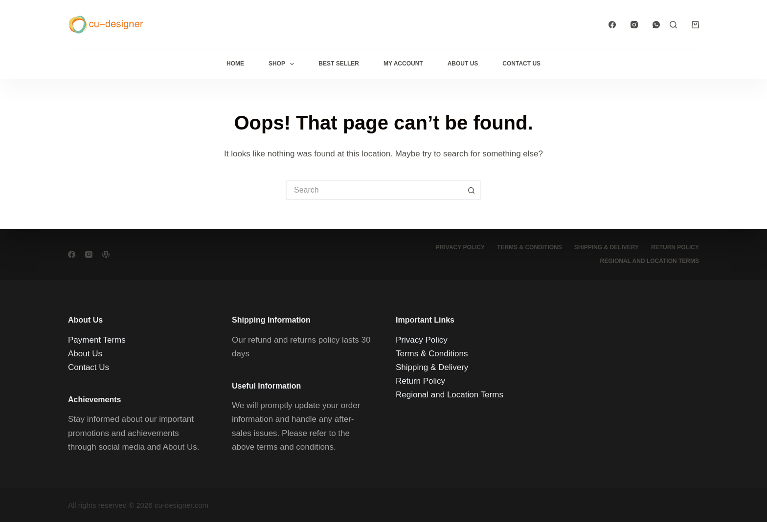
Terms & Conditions (529, 247)
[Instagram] (634, 24)
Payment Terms (97, 339)
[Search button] (471, 190)
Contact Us (521, 63)
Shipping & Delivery (606, 247)
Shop (283, 64)
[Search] (673, 24)
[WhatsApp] (656, 24)
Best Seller (338, 63)
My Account (403, 63)
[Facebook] (612, 24)
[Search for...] (374, 190)
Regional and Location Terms (649, 261)
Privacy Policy (460, 247)
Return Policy (675, 247)
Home (235, 63)
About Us (463, 63)
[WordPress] (106, 254)
